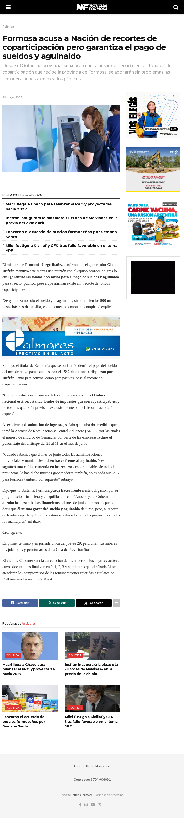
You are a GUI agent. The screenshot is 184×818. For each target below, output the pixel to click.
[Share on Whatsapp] (57, 603)
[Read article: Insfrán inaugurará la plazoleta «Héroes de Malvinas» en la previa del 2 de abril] (92, 646)
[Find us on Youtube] (93, 805)
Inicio (77, 766)
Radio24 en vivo (97, 766)
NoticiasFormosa (81, 794)
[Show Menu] (8, 7)
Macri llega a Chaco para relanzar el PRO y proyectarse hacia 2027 (28, 669)
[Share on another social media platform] (116, 603)
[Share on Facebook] (20, 603)
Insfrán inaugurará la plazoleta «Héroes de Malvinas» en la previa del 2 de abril (91, 669)
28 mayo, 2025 (12, 97)
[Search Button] (175, 7)
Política (8, 26)
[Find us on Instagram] (86, 805)
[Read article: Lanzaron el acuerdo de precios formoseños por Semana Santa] (30, 698)
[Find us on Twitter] (100, 805)
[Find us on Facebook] (80, 805)
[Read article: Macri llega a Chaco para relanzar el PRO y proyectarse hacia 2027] (30, 646)
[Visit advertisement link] (61, 336)
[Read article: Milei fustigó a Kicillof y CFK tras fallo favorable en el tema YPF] (92, 698)
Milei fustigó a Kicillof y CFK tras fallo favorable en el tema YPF (91, 721)
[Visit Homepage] (92, 7)
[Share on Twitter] (94, 603)
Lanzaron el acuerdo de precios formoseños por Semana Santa (23, 721)
